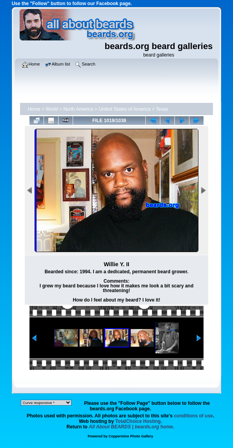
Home (34, 109)
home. (131, 427)
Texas (162, 109)
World (52, 109)
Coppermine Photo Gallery (130, 436)
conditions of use (193, 416)
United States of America (124, 109)
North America (78, 109)
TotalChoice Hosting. (138, 421)
